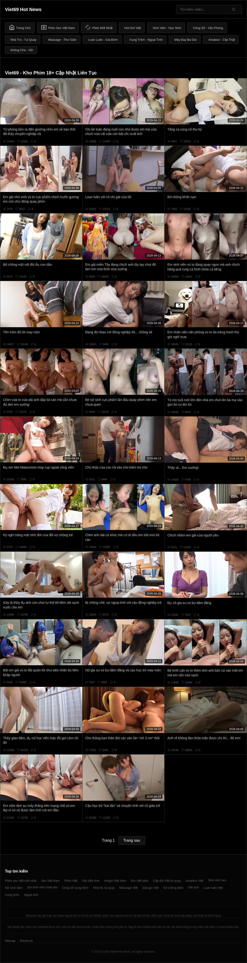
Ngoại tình (31, 895)
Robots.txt (26, 941)
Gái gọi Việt (151, 888)
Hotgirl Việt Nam (115, 880)
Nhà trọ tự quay (104, 888)
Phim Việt (70, 880)
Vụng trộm (12, 895)
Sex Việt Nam (50, 880)
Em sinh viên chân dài (42, 887)
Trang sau (131, 840)
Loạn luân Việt (213, 888)
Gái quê (193, 887)
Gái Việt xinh (90, 880)
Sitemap (10, 941)
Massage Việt (128, 888)
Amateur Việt (194, 880)
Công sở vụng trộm (75, 888)
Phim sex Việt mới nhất (20, 880)
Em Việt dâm (139, 880)
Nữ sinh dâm (14, 888)
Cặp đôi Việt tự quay (167, 880)
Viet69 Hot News (23, 9)
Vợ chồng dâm (173, 888)
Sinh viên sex (217, 880)
